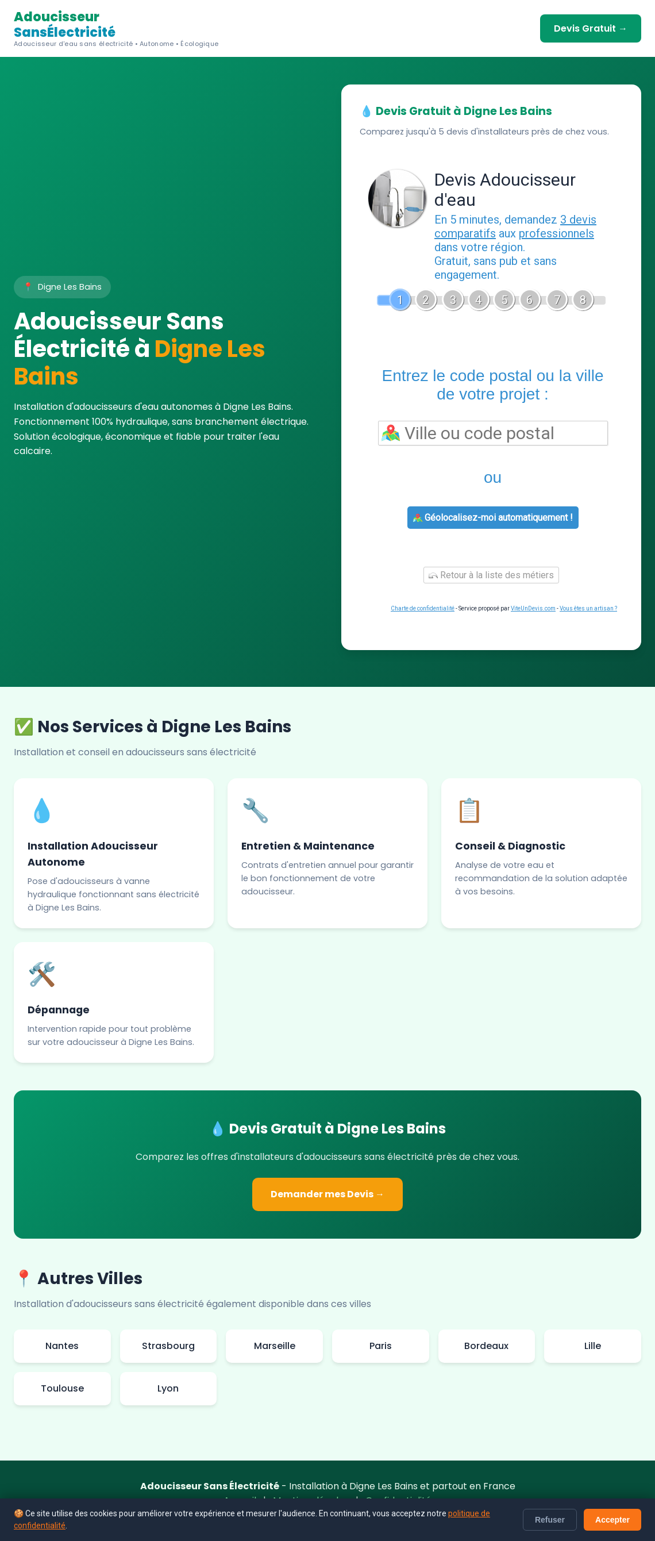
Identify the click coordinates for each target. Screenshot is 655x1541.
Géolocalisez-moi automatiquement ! (493, 517)
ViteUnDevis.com (533, 608)
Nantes (62, 1345)
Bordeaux (486, 1345)
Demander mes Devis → (327, 1194)
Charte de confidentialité (422, 608)
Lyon (168, 1388)
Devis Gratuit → (590, 28)
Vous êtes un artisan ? (588, 608)
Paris (380, 1345)
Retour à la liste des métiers (491, 575)
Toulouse (62, 1388)
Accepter (612, 1519)
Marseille (274, 1345)
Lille (592, 1345)
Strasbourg (168, 1345)
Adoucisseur (116, 28)
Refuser (550, 1519)
